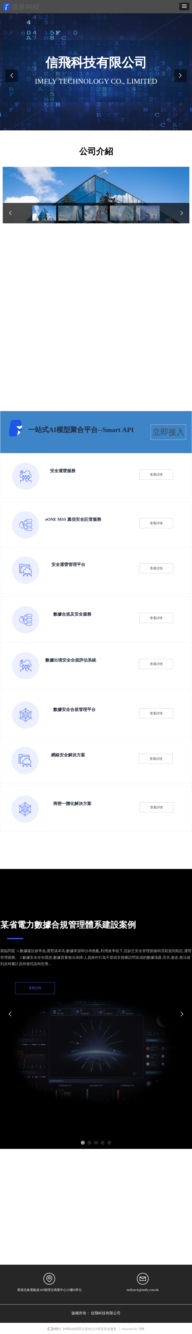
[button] (184, 6)
